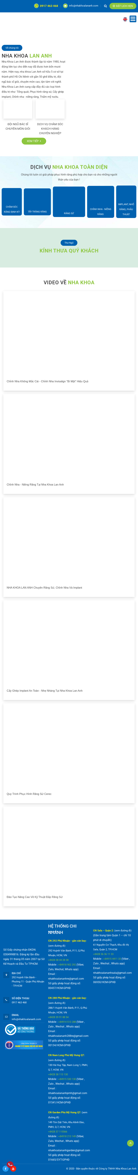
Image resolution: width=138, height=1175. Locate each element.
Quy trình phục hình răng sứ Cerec (29, 794)
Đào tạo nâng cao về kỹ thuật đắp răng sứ (35, 897)
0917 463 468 (46, 6)
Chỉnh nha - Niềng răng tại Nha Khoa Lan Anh (35, 484)
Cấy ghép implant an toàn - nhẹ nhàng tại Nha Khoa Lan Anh (45, 690)
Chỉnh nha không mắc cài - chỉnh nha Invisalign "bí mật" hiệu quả (47, 381)
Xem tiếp (34, 141)
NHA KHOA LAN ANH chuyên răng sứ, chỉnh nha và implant (44, 587)
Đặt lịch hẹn (123, 6)
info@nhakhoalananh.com (80, 5)
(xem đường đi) (56, 945)
